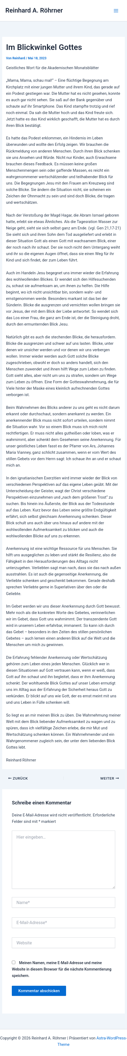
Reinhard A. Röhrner (34, 10)
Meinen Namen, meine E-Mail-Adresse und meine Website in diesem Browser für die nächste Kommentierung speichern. (61, 969)
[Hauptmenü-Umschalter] (116, 10)
